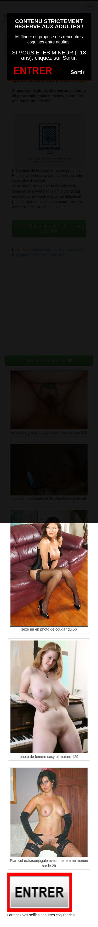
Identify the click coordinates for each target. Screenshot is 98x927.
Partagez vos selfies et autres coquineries (40, 915)
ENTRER (33, 70)
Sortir (77, 72)
